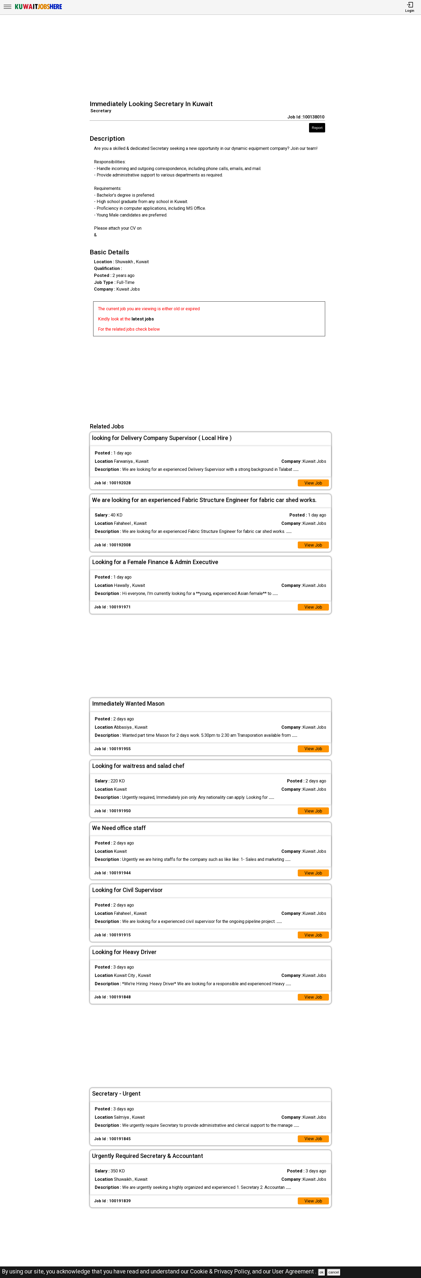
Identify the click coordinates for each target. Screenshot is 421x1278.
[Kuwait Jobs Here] (38, 9)
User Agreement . (294, 1271)
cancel (333, 1272)
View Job (313, 483)
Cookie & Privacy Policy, (221, 1271)
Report (317, 128)
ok (322, 1272)
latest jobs (143, 319)
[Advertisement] (212, 58)
